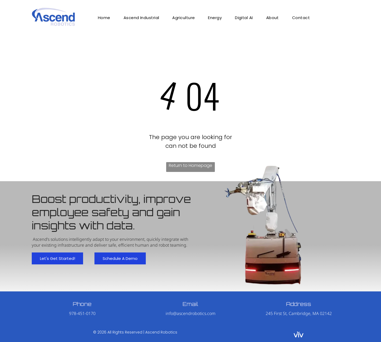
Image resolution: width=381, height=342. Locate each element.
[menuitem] (104, 17)
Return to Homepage (190, 165)
